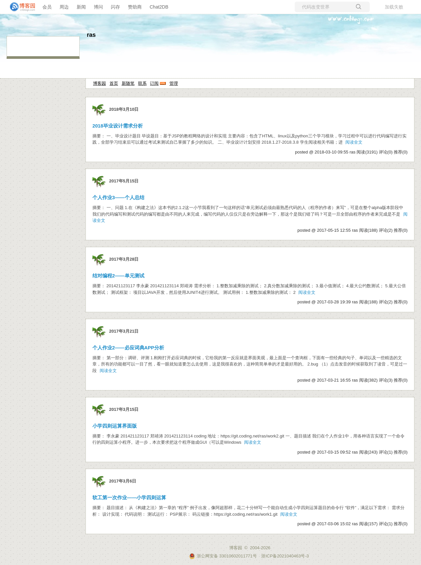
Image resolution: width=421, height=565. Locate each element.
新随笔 (128, 83)
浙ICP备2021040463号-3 (285, 555)
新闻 (81, 7)
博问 (98, 7)
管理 (173, 83)
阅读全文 (353, 142)
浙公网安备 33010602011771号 (223, 555)
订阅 (154, 83)
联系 (142, 83)
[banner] (20, 7)
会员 (47, 7)
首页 (114, 83)
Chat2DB (159, 7)
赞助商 (135, 7)
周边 (64, 7)
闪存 (115, 7)
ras (91, 35)
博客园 (99, 83)
